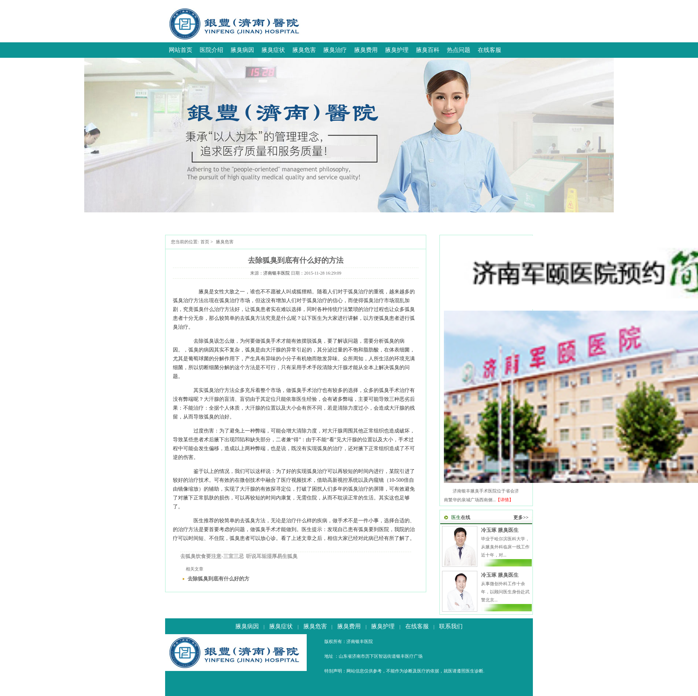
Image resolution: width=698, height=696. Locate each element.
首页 (204, 241)
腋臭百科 (427, 50)
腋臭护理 (397, 50)
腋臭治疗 (335, 50)
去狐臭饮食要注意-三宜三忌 (212, 556)
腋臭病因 (242, 50)
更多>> (520, 517)
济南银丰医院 (276, 273)
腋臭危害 (304, 50)
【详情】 (504, 499)
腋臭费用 (366, 50)
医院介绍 (211, 50)
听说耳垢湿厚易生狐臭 (272, 556)
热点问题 (458, 50)
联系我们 (451, 626)
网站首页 (180, 50)
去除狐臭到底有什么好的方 (218, 579)
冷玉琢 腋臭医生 (500, 530)
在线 (460, 517)
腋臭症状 (273, 50)
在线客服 (489, 50)
